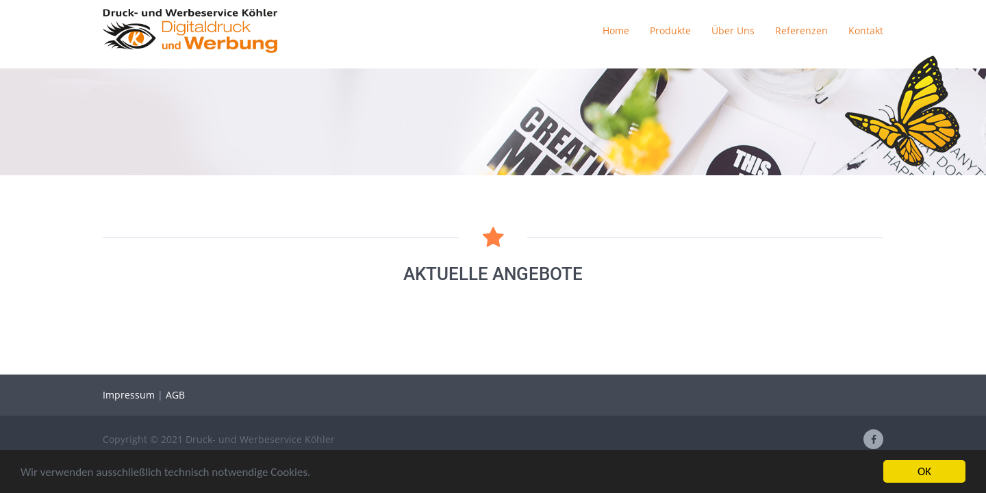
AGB (175, 394)
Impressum (130, 394)
